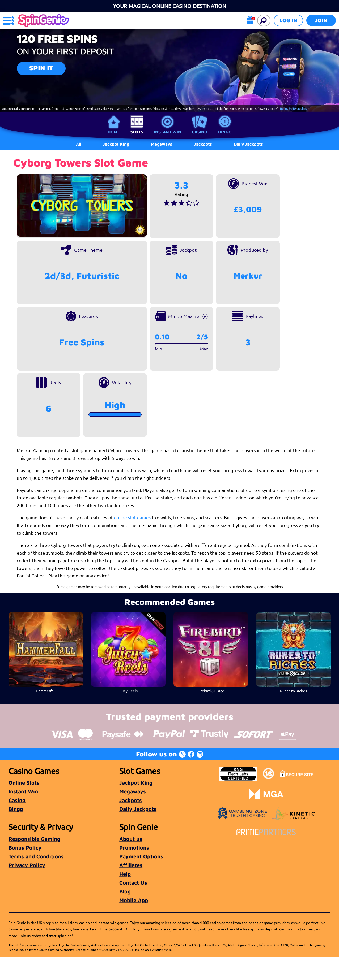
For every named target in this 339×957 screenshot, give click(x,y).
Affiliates (130, 865)
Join (321, 20)
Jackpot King (135, 783)
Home (114, 131)
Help (125, 874)
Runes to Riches (293, 690)
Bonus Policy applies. (293, 108)
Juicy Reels (128, 690)
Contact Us (133, 883)
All (78, 144)
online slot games (132, 517)
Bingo (225, 131)
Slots (136, 131)
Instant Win (167, 131)
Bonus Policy (25, 848)
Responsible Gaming (34, 839)
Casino (199, 131)
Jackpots (130, 800)
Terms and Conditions (36, 856)
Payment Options (141, 856)
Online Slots (24, 783)
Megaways (132, 791)
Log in (288, 20)
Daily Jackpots (248, 144)
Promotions (134, 848)
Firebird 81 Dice (210, 690)
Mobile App (133, 900)
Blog (125, 891)
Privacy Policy (27, 865)
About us (130, 839)
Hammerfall (46, 690)
